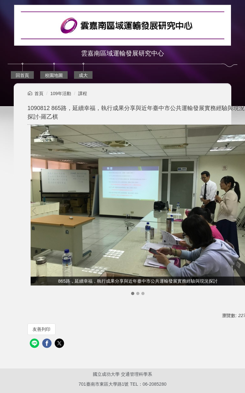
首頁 (38, 93)
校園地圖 (54, 75)
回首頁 (22, 75)
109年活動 (60, 93)
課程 (82, 93)
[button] (35, 211)
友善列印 (41, 329)
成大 (83, 75)
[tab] (132, 293)
